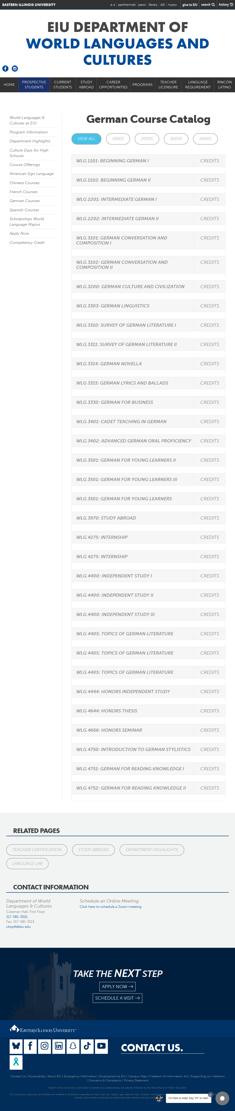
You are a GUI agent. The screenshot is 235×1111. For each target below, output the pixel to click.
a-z (112, 5)
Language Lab (27, 863)
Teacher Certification (36, 849)
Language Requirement (198, 85)
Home (9, 84)
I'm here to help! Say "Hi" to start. (188, 1098)
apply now (117, 987)
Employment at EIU (112, 1076)
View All (86, 138)
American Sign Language (32, 173)
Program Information (29, 132)
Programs (142, 84)
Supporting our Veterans (208, 1076)
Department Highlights (30, 141)
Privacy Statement (136, 1080)
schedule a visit (117, 998)
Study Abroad (86, 85)
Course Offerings (25, 164)
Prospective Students (34, 85)
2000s (147, 138)
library (153, 5)
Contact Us (18, 1076)
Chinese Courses (25, 182)
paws (142, 5)
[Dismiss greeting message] (210, 1094)
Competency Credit (27, 242)
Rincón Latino (224, 85)
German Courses (25, 200)
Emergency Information (80, 1076)
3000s (176, 138)
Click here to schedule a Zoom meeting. (111, 907)
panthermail (126, 5)
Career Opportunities (113, 85)
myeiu (172, 5)
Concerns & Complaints (105, 1080)
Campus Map (137, 1076)
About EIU (54, 1076)
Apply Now (19, 233)
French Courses (24, 191)
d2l (162, 5)
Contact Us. (152, 1047)
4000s (205, 138)
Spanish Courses (24, 210)
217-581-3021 (17, 917)
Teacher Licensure (168, 85)
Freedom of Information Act (168, 1076)
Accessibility (36, 1076)
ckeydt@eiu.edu (18, 927)
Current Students (62, 85)
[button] (222, 1098)
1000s (118, 138)
